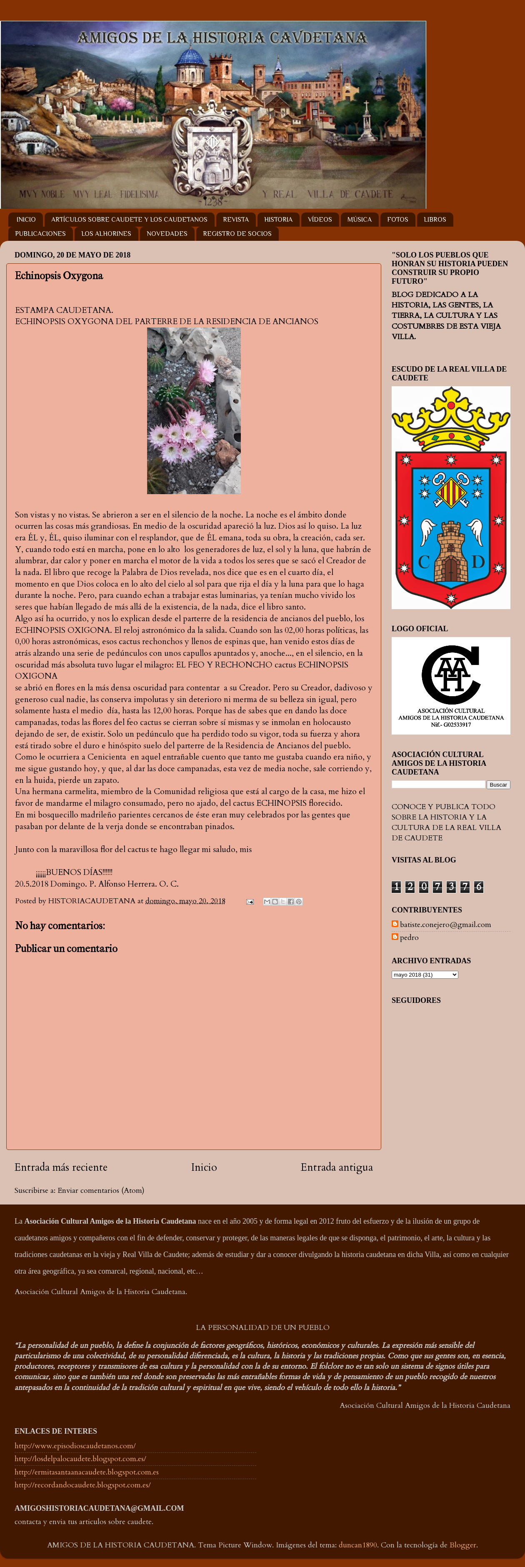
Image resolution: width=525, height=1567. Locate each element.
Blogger (463, 1545)
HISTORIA (278, 219)
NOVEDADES (167, 233)
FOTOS (397, 219)
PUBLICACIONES (40, 233)
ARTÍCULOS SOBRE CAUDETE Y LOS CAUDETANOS (129, 219)
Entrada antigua (337, 1167)
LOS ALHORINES (106, 233)
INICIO (26, 219)
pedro (409, 937)
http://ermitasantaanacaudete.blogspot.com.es (87, 1472)
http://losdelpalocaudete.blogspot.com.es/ (80, 1459)
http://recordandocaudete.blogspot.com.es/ (83, 1485)
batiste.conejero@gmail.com (445, 925)
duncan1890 (358, 1545)
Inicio (204, 1167)
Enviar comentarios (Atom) (101, 1190)
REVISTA (236, 219)
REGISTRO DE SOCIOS (237, 233)
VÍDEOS (320, 219)
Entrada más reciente (61, 1167)
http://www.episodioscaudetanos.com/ (75, 1446)
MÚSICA (360, 219)
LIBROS (435, 219)
